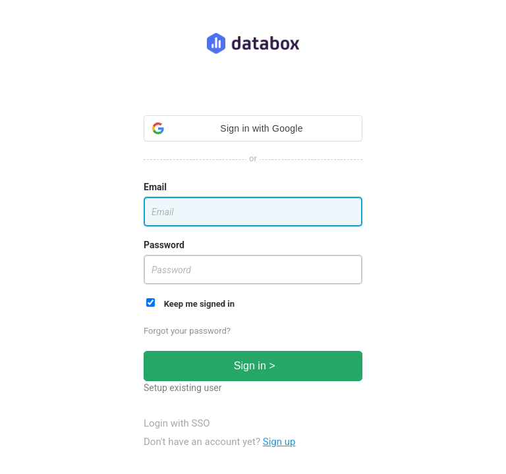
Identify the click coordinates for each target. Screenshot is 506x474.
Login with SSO (177, 423)
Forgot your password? (187, 331)
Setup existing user (183, 387)
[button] (253, 128)
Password (164, 245)
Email (155, 187)
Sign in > (253, 365)
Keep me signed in (190, 303)
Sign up (279, 442)
